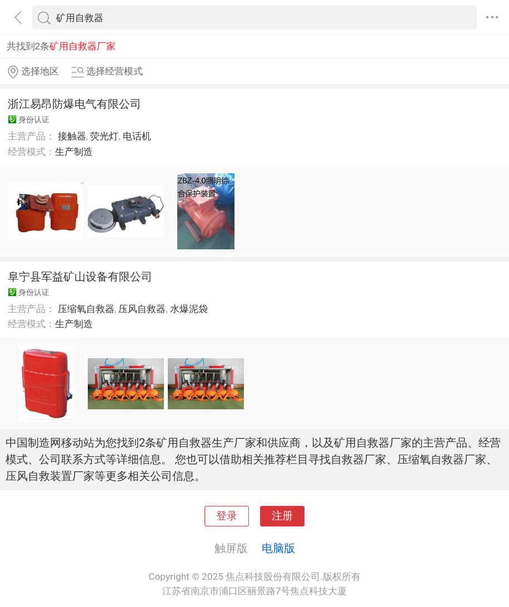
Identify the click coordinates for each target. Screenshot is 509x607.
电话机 (137, 136)
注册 (282, 516)
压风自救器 (142, 308)
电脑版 (278, 548)
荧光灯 (104, 136)
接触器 (72, 136)
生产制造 (74, 151)
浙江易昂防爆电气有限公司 (74, 104)
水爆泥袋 (189, 308)
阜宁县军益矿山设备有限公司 (80, 276)
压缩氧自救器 (86, 308)
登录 (226, 516)
